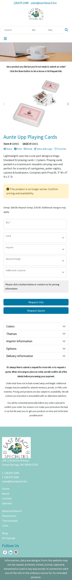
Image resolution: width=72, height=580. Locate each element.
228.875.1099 (21, 3)
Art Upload (8, 538)
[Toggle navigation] (5, 38)
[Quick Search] (15, 30)
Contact (7, 498)
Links (5, 525)
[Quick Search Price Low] (38, 30)
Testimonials (10, 520)
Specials (7, 503)
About (5, 493)
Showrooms (9, 516)
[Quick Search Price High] (54, 30)
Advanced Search (12, 511)
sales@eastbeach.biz (44, 3)
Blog (5, 533)
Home (5, 488)
